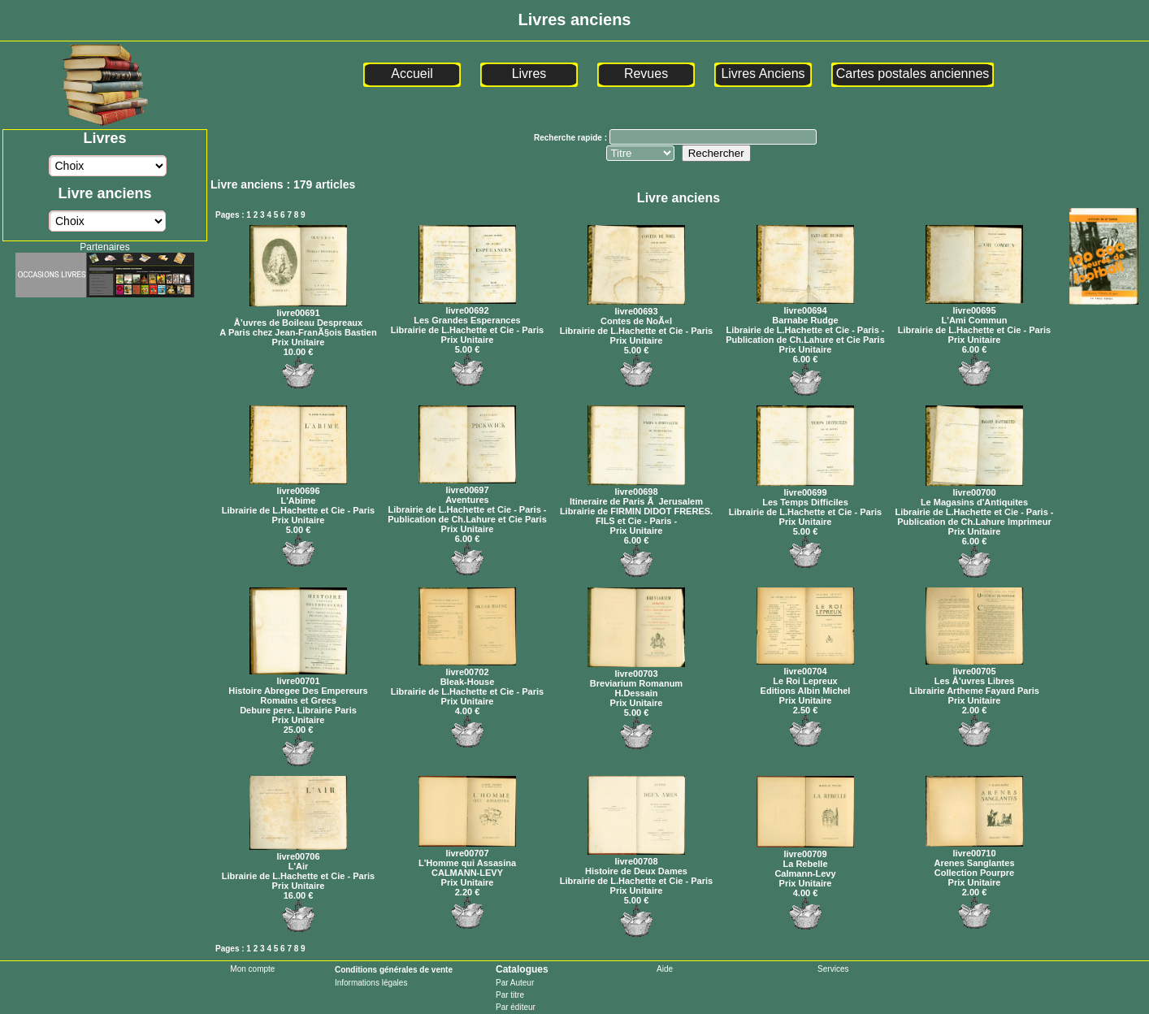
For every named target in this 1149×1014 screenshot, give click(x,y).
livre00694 (805, 305)
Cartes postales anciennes (913, 73)
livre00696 (298, 486)
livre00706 (298, 851)
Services (832, 968)
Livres (529, 73)
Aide (665, 968)
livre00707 (467, 848)
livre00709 (805, 849)
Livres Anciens (762, 73)
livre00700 (974, 487)
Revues (646, 73)
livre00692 (467, 305)
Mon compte (252, 968)
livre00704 (805, 666)
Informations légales (371, 982)
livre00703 (636, 668)
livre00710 (974, 848)
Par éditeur (515, 1007)
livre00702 (467, 667)
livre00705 (974, 666)
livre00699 (805, 487)
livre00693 (636, 306)
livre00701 (298, 676)
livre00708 (636, 856)
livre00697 (467, 485)
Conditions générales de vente (394, 969)
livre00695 (974, 305)
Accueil (412, 73)
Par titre (510, 994)
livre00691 (298, 308)
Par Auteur (515, 982)
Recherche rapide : (571, 137)
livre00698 (636, 486)
